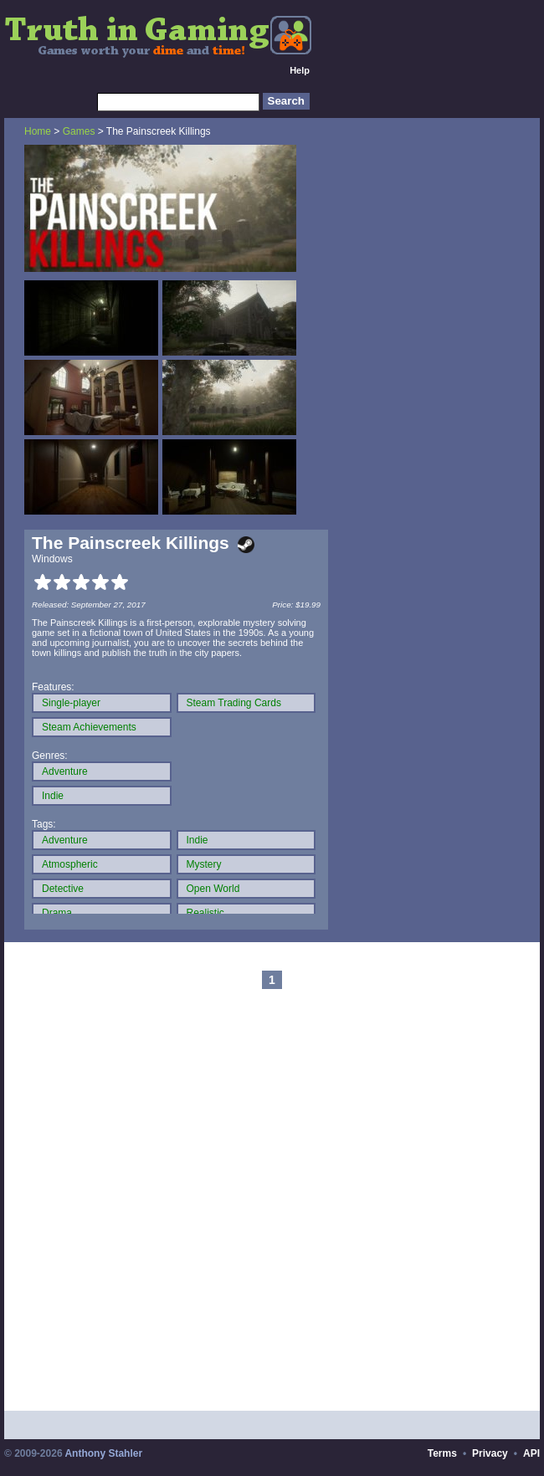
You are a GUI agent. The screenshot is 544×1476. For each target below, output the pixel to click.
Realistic (205, 913)
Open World (213, 888)
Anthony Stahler (103, 1453)
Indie (53, 796)
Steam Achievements (89, 727)
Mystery (204, 864)
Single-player (71, 703)
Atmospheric (70, 864)
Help (300, 70)
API (531, 1453)
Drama (57, 913)
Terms (442, 1453)
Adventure (65, 771)
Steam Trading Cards (234, 703)
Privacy (490, 1453)
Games (79, 131)
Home (37, 131)
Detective (63, 888)
